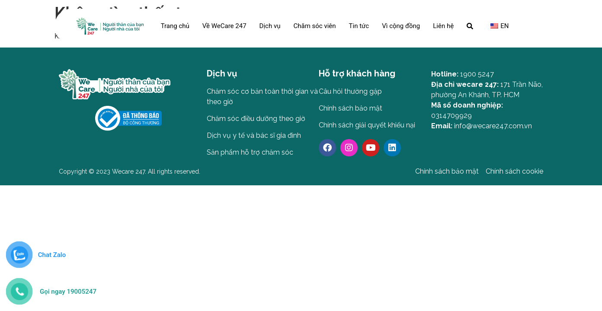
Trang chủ (175, 26)
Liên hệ (443, 26)
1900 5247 (477, 74)
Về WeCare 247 (224, 26)
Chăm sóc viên (314, 26)
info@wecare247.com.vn (493, 126)
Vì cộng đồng (401, 26)
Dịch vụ (270, 26)
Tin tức (359, 26)
